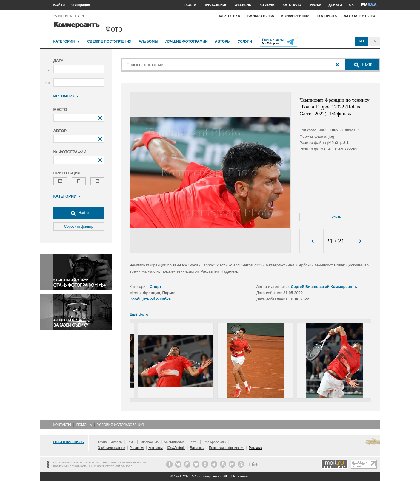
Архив (102, 442)
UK (351, 5)
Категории (64, 41)
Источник (66, 96)
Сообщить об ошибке (150, 299)
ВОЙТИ (59, 5)
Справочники (150, 442)
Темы (131, 442)
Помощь (84, 424)
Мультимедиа (174, 442)
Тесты (193, 442)
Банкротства (260, 16)
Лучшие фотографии (186, 41)
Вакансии (197, 447)
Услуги (245, 41)
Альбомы (148, 41)
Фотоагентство (360, 16)
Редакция (137, 447)
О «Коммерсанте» (111, 447)
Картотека (229, 16)
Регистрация (80, 5)
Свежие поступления (109, 41)
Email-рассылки (215, 442)
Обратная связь (68, 442)
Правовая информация (226, 447)
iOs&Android (176, 447)
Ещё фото (139, 314)
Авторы (223, 41)
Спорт (155, 286)
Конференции (295, 16)
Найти (79, 213)
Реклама (255, 447)
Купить (335, 217)
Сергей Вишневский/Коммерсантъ (324, 286)
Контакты (62, 424)
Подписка (327, 16)
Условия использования (120, 424)
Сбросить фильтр (78, 226)
